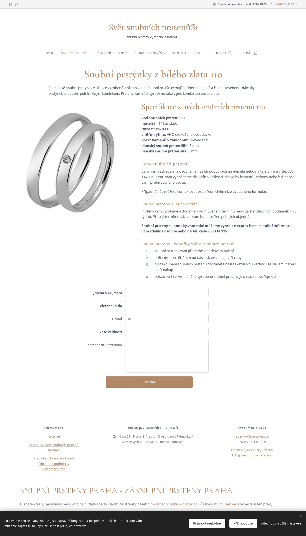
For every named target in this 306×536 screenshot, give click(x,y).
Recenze (54, 436)
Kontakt (54, 450)
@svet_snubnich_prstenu (254, 450)
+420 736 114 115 (286, 4)
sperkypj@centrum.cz (252, 436)
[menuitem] (50, 52)
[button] (225, 52)
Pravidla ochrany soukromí (54, 458)
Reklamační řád (53, 469)
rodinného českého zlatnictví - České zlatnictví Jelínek (193, 504)
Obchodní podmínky (53, 463)
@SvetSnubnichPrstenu (255, 455)
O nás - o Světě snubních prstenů (54, 445)
